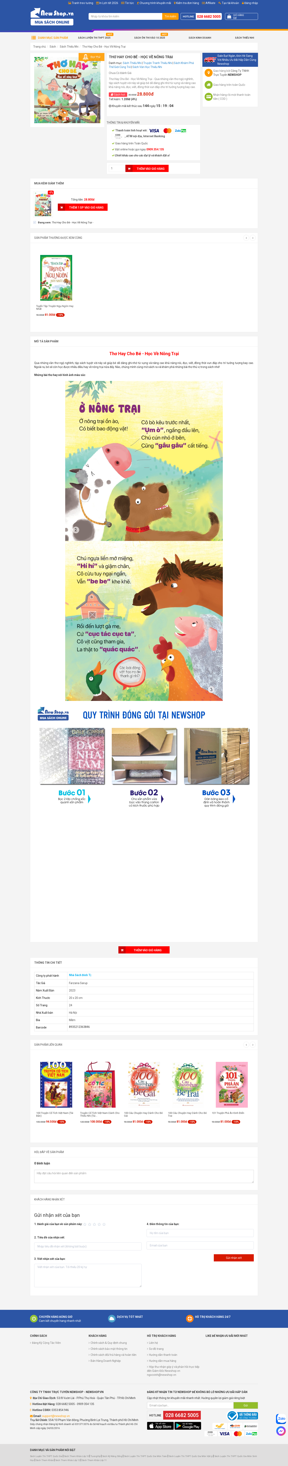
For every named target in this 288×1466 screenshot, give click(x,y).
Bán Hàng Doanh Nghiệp (106, 1360)
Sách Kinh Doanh (200, 37)
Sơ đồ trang (156, 1348)
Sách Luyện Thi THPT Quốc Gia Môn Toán (145, 1456)
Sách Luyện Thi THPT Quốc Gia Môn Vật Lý (191, 1456)
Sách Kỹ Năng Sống (112, 1456)
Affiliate (208, 3)
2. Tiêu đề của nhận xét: (49, 1237)
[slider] (95, 1224)
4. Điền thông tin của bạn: (163, 1224)
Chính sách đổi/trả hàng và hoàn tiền (113, 1354)
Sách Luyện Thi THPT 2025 (94, 37)
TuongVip (95, 1456)
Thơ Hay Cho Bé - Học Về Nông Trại (104, 46)
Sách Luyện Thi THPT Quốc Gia (46, 1456)
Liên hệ (153, 1342)
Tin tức (129, 3)
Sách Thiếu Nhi (244, 37)
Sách (53, 46)
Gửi (246, 1405)
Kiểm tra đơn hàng (187, 3)
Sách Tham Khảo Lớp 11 (94, 1460)
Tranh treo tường (82, 3)
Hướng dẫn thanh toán (163, 1354)
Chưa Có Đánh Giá (120, 73)
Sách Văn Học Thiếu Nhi (147, 67)
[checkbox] (63, 222)
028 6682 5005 (209, 16)
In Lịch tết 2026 (108, 3)
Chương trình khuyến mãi (155, 3)
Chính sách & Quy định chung (109, 1342)
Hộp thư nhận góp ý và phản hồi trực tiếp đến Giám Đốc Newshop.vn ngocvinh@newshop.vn (173, 1370)
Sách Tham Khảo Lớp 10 (76, 1456)
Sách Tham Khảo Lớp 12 (68, 1460)
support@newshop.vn (56, 1416)
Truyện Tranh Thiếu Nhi (157, 63)
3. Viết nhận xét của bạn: (50, 1258)
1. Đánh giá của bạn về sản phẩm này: (58, 1224)
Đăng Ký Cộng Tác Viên (46, 1342)
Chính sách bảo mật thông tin (109, 1348)
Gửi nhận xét (234, 1257)
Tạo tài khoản (228, 3)
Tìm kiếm (170, 16)
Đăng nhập (250, 3)
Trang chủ (39, 46)
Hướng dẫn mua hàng (162, 1360)
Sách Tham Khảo (44, 1460)
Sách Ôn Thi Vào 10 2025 (149, 37)
